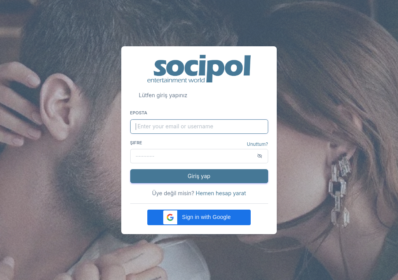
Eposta (138, 113)
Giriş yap (199, 176)
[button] (199, 217)
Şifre (136, 142)
